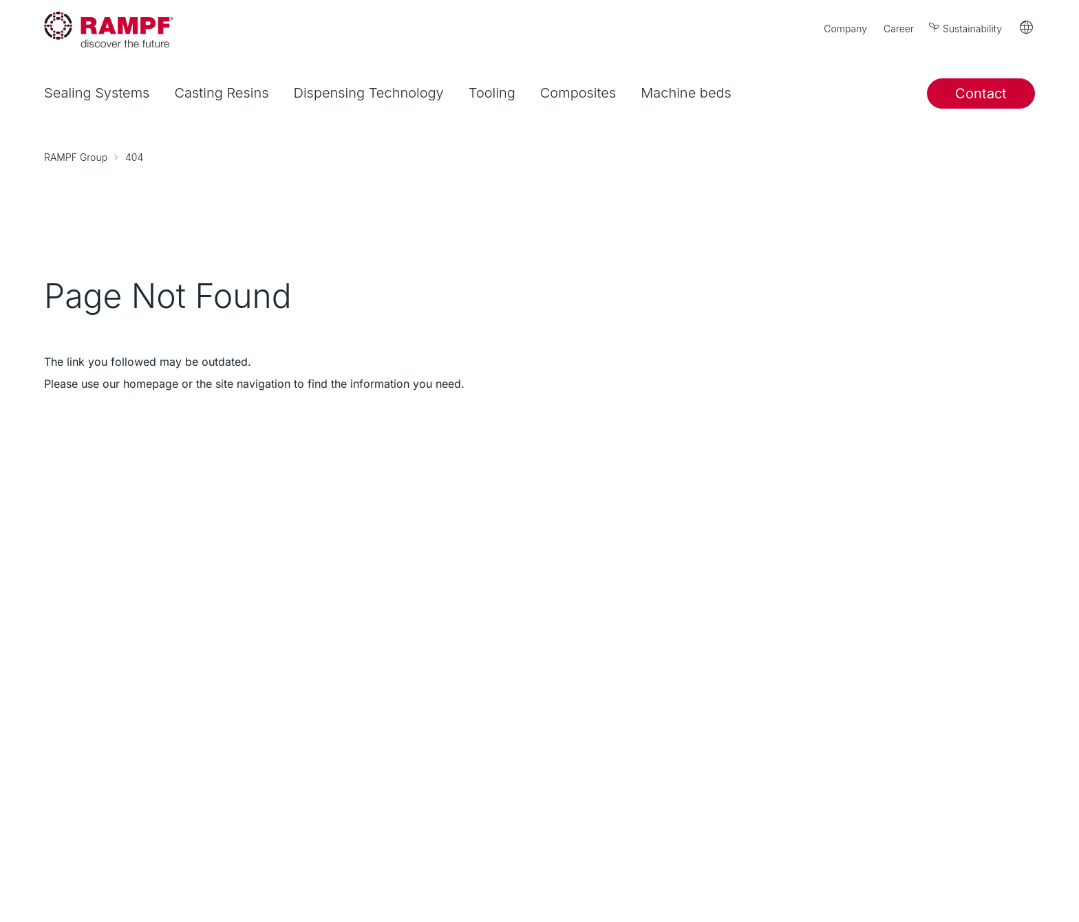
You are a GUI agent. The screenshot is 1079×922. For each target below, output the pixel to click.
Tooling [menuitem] (492, 93)
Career (899, 28)
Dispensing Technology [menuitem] (369, 93)
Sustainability (966, 27)
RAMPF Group (75, 157)
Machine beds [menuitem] (686, 93)
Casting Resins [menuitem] (221, 93)
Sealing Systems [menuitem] (96, 93)
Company (845, 28)
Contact (981, 93)
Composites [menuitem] (578, 93)
